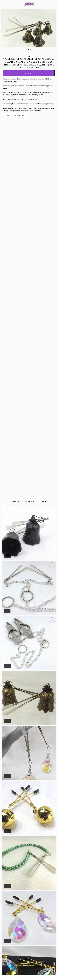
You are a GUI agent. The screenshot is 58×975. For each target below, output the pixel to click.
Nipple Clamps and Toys (16, 115)
